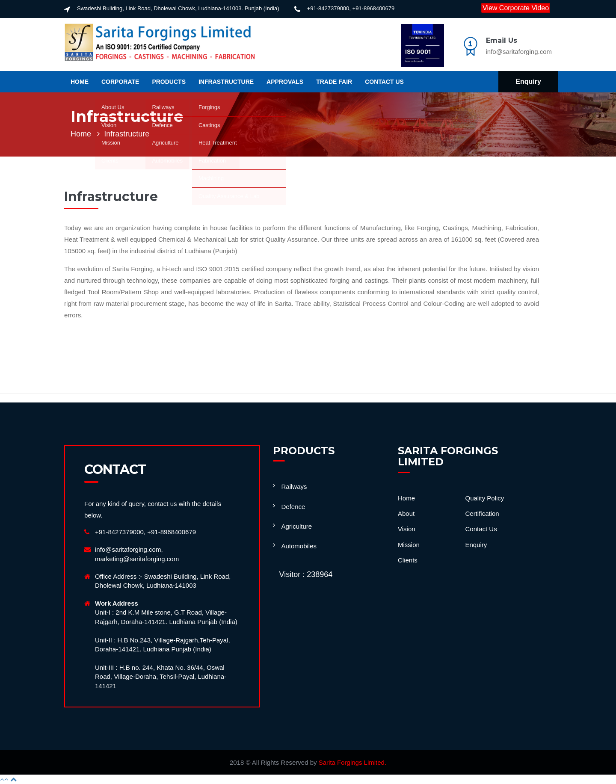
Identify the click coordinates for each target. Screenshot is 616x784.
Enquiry (528, 81)
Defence (293, 506)
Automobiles (299, 546)
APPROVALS (285, 81)
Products (169, 81)
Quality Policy (484, 498)
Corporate (120, 81)
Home (80, 81)
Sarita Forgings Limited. (352, 762)
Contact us (384, 81)
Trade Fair (334, 81)
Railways (294, 486)
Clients (408, 560)
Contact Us (481, 529)
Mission (409, 544)
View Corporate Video (516, 8)
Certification (482, 513)
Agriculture (296, 526)
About (406, 513)
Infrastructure (226, 81)
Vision (406, 529)
